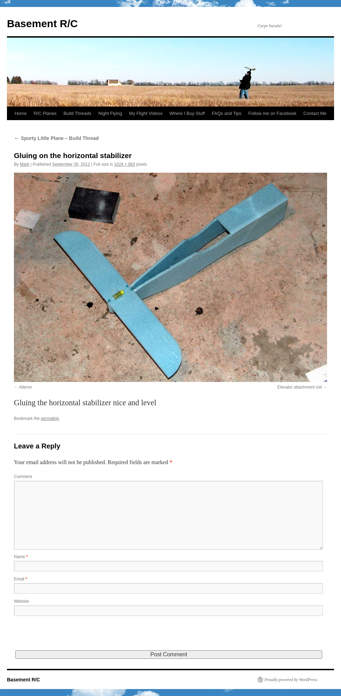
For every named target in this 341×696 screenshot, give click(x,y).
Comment (23, 476)
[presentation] (67, 636)
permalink (50, 418)
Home (21, 113)
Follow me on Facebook (272, 113)
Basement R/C (42, 23)
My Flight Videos (145, 113)
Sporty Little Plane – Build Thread (56, 138)
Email (20, 579)
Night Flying (110, 113)
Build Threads (77, 113)
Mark (24, 164)
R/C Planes (45, 113)
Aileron (25, 387)
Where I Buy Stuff (187, 113)
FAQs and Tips (226, 113)
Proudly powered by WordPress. (291, 679)
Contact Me (314, 113)
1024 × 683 (124, 164)
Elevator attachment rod (299, 387)
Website (21, 601)
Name (21, 556)
